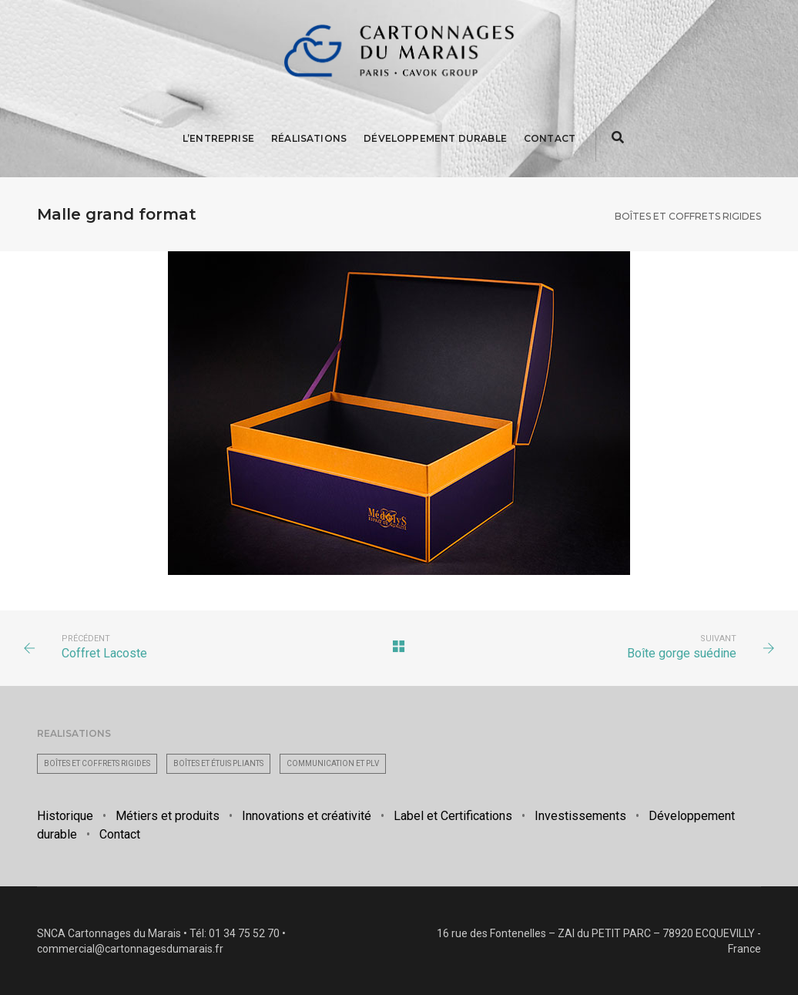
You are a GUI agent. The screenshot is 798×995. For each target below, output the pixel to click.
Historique (65, 815)
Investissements (580, 815)
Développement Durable (435, 138)
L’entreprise (218, 138)
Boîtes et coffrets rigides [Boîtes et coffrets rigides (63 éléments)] (97, 763)
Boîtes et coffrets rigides (688, 216)
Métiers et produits (168, 815)
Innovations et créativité (306, 815)
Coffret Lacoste (104, 653)
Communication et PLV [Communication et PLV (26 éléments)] (333, 763)
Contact (549, 138)
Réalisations (309, 138)
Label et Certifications (453, 815)
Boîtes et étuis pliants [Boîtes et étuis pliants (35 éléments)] (218, 763)
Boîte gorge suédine (681, 653)
